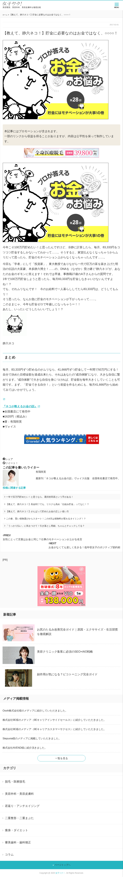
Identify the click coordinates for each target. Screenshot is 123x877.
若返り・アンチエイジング (22, 806)
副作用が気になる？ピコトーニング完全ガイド (67, 674)
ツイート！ (10, 463)
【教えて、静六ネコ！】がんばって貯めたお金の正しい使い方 (37, 511)
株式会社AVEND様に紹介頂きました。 (25, 747)
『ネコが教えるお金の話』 (20, 406)
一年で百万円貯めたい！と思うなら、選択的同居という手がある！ (39, 497)
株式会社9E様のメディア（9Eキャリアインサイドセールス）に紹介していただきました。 (54, 720)
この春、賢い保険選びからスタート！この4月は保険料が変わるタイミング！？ (46, 518)
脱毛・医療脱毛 (15, 781)
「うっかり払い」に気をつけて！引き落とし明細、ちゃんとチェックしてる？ (45, 526)
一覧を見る (61, 758)
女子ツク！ (60, 873)
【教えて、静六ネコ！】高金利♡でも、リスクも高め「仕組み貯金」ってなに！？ (48, 504)
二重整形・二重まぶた (19, 818)
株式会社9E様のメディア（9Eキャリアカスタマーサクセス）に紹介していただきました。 (54, 729)
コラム (9, 854)
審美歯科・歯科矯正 (18, 842)
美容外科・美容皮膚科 (19, 793)
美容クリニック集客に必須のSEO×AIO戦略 (65, 651)
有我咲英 (41, 471)
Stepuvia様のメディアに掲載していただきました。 (32, 738)
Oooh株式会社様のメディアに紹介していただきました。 (35, 710)
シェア (8, 459)
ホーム (5, 15)
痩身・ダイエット (16, 830)
